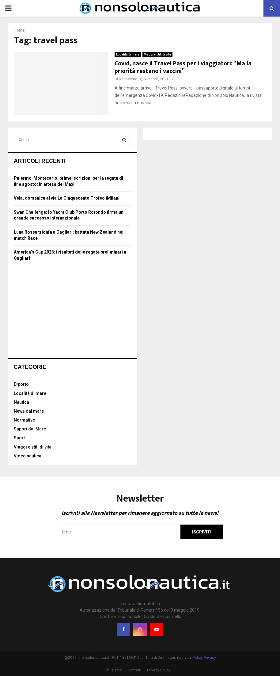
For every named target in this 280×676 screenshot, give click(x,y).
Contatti (134, 670)
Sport (19, 437)
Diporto (21, 384)
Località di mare (127, 54)
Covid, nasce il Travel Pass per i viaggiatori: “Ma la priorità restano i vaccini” (183, 67)
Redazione (128, 79)
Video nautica (27, 455)
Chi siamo (113, 670)
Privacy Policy (158, 670)
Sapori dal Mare (30, 428)
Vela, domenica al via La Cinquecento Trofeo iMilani (66, 198)
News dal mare (29, 411)
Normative (24, 420)
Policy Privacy (204, 657)
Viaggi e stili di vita (157, 54)
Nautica (21, 402)
